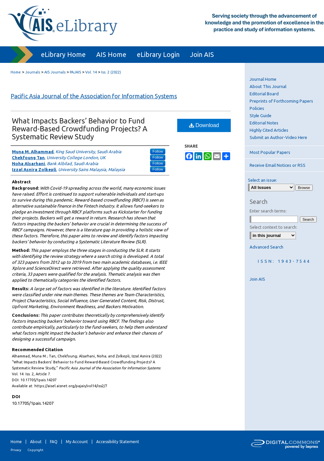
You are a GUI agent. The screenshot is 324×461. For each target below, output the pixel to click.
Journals (32, 72)
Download (204, 125)
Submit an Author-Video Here (278, 137)
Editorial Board (264, 93)
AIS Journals (54, 72)
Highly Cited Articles (269, 130)
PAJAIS (75, 72)
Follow (157, 151)
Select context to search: (273, 227)
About (36, 441)
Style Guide (260, 115)
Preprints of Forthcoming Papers (281, 101)
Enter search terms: (268, 210)
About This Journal (268, 86)
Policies (257, 108)
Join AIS (257, 279)
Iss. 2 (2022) (111, 72)
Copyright (35, 450)
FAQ (54, 441)
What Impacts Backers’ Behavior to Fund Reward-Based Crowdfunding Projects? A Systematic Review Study (79, 128)
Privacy (16, 450)
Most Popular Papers (270, 152)
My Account (77, 441)
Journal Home (263, 79)
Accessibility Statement (117, 441)
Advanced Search (266, 247)
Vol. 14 (91, 72)
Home (16, 72)
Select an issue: (262, 180)
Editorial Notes (264, 122)
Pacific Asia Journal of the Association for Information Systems (94, 96)
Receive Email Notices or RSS (277, 165)
